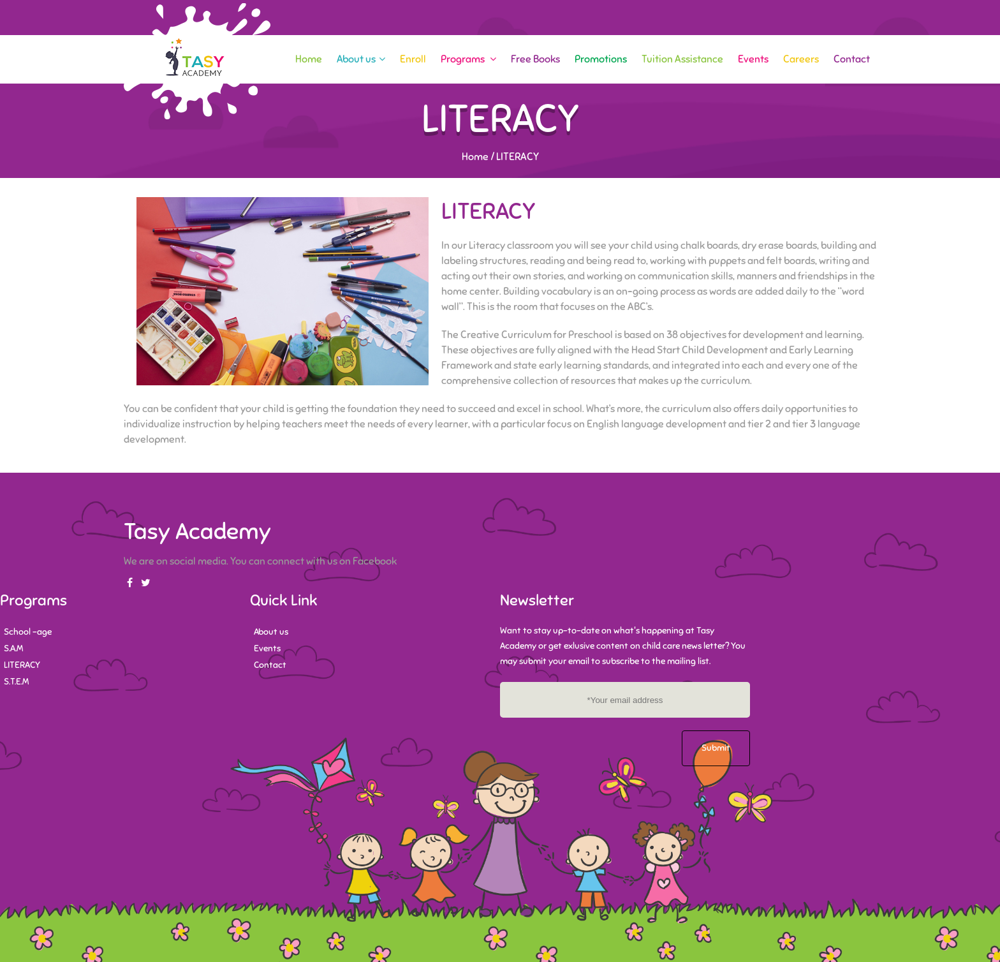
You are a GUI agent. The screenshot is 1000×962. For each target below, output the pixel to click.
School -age (28, 631)
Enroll (413, 59)
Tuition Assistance (682, 59)
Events (753, 59)
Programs (468, 59)
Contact (852, 59)
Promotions (601, 59)
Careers (801, 59)
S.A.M (13, 648)
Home (308, 59)
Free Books (535, 59)
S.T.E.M (16, 681)
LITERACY (22, 665)
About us (361, 59)
